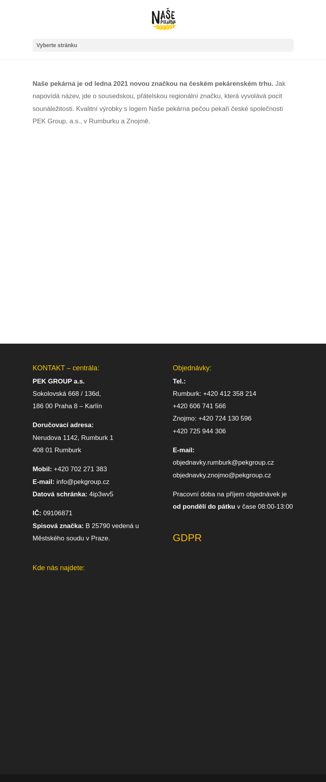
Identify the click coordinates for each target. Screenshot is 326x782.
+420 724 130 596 (225, 418)
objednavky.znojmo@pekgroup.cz (222, 475)
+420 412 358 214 (229, 393)
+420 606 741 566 (199, 406)
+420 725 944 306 (199, 431)
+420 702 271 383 (79, 469)
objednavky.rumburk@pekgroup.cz (223, 462)
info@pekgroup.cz (82, 482)
